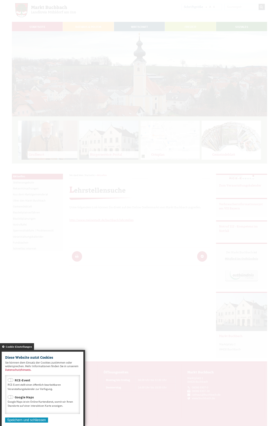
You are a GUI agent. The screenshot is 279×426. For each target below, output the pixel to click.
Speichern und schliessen (26, 420)
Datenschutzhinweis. (18, 370)
